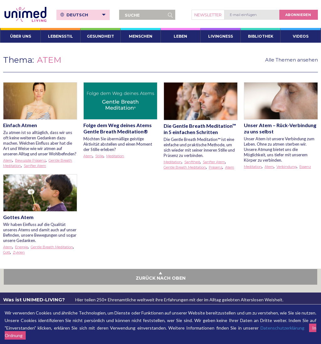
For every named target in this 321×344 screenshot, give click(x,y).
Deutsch (86, 14)
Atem (7, 160)
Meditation (115, 156)
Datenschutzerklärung (282, 328)
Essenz (305, 166)
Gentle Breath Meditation (185, 167)
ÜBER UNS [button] (20, 36)
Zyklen (19, 252)
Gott (6, 252)
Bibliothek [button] (260, 36)
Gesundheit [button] (100, 36)
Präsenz (215, 167)
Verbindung (286, 166)
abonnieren (298, 15)
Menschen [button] (140, 36)
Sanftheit (192, 162)
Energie (21, 247)
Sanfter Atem (35, 166)
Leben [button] (180, 36)
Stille (99, 156)
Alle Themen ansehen (291, 60)
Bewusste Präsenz (30, 160)
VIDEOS (300, 36)
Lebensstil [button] (60, 36)
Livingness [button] (220, 36)
